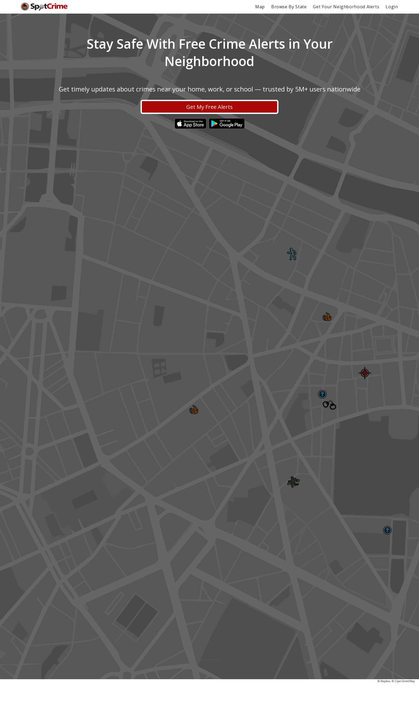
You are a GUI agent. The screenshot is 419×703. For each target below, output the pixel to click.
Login (392, 7)
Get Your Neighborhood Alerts (346, 7)
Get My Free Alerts (209, 106)
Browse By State (289, 7)
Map (260, 7)
